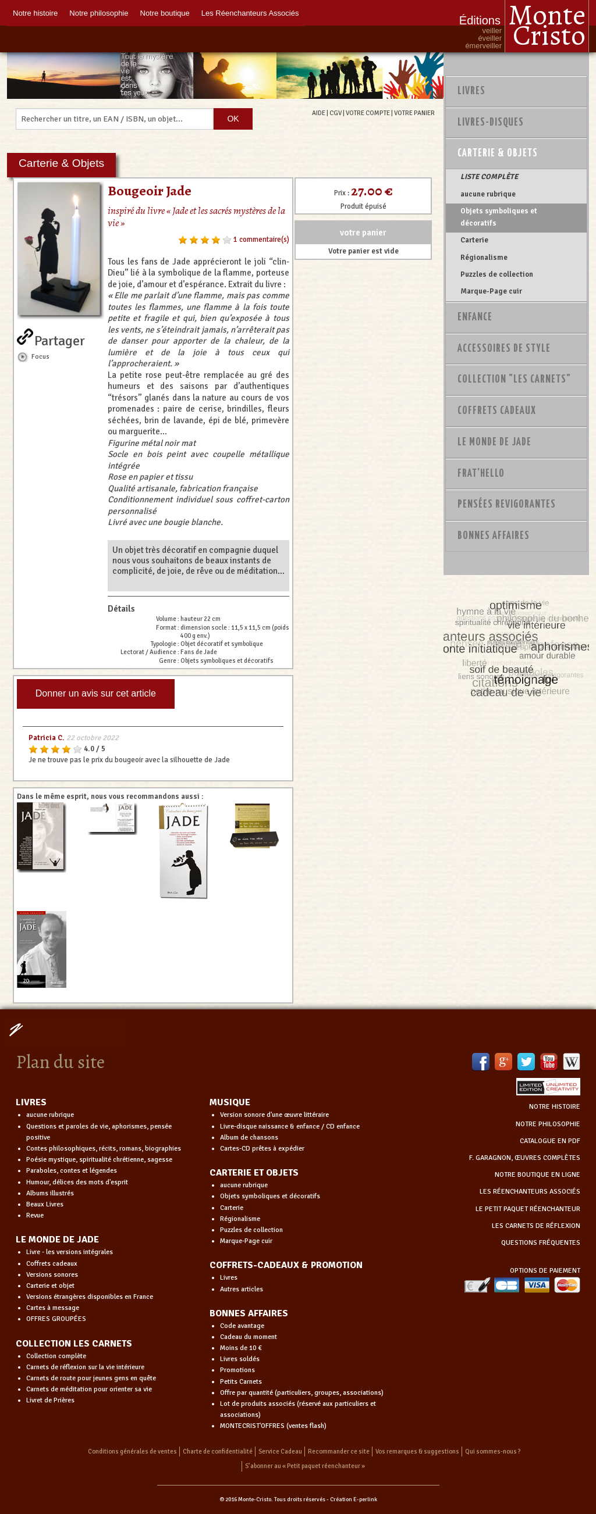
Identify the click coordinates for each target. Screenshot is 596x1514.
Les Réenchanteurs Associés (250, 13)
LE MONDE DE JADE (57, 1239)
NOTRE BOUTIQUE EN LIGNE (537, 1174)
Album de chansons (249, 1137)
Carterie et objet (50, 1285)
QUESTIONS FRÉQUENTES (540, 1242)
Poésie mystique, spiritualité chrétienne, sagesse (99, 1159)
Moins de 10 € (241, 1348)
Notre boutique (165, 13)
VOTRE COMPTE (368, 113)
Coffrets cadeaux (51, 1263)
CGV (335, 113)
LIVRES (31, 1102)
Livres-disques (490, 122)
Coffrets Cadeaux (496, 411)
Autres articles (241, 1289)
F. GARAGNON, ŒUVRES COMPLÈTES (524, 1158)
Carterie (474, 240)
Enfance (474, 317)
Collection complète (56, 1356)
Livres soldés (240, 1359)
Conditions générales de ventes (132, 1451)
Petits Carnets (241, 1381)
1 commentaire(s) (261, 239)
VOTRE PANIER (414, 113)
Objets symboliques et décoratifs (498, 216)
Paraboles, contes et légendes (71, 1170)
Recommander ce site (339, 1451)
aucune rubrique (488, 194)
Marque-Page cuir (491, 291)
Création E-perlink (353, 1499)
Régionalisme (484, 257)
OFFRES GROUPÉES (56, 1319)
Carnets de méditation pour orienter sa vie (89, 1389)
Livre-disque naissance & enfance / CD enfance (290, 1126)
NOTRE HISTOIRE (554, 1106)
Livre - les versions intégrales (69, 1252)
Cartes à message (52, 1308)
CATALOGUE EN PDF (550, 1141)
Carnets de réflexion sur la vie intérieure (85, 1367)
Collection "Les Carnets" (514, 379)
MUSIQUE (230, 1102)
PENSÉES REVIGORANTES (506, 504)
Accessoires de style (504, 349)
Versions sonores (52, 1274)
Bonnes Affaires (493, 536)
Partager (59, 338)
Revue (35, 1215)
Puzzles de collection (496, 274)
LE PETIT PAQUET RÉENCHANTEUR (528, 1209)
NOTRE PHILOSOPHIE (548, 1124)
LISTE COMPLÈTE (489, 176)
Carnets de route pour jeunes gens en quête (91, 1378)
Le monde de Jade (494, 442)
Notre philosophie (98, 13)
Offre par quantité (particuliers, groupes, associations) (302, 1392)
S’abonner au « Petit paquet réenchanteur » (305, 1466)
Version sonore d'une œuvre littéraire (274, 1114)
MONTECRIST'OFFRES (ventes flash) (273, 1426)
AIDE (318, 113)
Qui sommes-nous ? (493, 1451)
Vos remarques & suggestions (417, 1451)
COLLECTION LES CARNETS (74, 1343)
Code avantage (242, 1326)
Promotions (237, 1370)
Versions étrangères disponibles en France (89, 1296)
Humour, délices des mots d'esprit (77, 1182)
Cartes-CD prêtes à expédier (262, 1148)
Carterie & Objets (497, 153)
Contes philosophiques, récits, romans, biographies (103, 1148)
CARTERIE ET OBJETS (254, 1173)
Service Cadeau (280, 1451)
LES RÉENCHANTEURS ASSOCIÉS (530, 1191)
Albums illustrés (50, 1193)
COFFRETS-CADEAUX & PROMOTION (286, 1265)
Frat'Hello (481, 474)
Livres (471, 91)
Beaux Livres (44, 1204)
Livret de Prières (50, 1400)
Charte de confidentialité (218, 1451)
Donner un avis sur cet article (96, 693)
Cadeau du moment (248, 1337)
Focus (40, 356)
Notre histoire (35, 13)
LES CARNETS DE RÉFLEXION (536, 1226)
